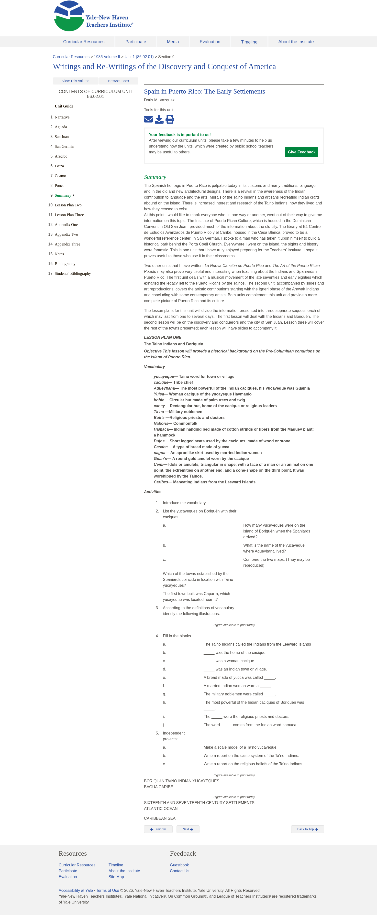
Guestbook (179, 865)
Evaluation (210, 41)
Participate (135, 41)
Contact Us (179, 871)
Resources (73, 853)
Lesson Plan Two (68, 205)
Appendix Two (66, 234)
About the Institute (296, 41)
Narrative (62, 117)
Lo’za (59, 166)
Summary (63, 195)
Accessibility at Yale (76, 890)
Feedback (183, 853)
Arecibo (61, 156)
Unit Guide (64, 106)
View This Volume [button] (75, 81)
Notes (59, 254)
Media (173, 41)
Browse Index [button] (118, 81)
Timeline (249, 42)
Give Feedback (302, 152)
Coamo (60, 176)
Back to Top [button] (307, 829)
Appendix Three (67, 244)
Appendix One (66, 225)
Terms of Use (107, 890)
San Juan (62, 137)
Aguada (61, 127)
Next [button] (188, 829)
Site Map (116, 877)
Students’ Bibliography (73, 273)
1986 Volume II (107, 57)
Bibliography (65, 264)
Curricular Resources (84, 41)
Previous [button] (158, 829)
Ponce (59, 185)
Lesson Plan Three (69, 215)
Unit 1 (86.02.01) (139, 57)
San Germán (64, 146)
